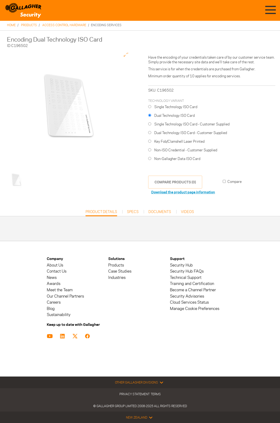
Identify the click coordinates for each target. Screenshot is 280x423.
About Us (55, 265)
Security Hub (181, 265)
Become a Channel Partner (193, 290)
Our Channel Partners (65, 296)
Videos (187, 212)
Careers (54, 302)
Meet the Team (60, 290)
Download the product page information (183, 192)
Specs (133, 212)
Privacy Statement (134, 394)
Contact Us (56, 271)
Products (29, 25)
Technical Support (185, 277)
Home (11, 25)
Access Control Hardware (64, 25)
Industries (117, 277)
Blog (51, 308)
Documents (159, 212)
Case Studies (119, 271)
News (52, 277)
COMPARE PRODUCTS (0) (175, 182)
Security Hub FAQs (187, 271)
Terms (156, 394)
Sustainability (59, 314)
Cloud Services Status (189, 302)
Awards (53, 283)
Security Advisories (187, 296)
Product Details (101, 213)
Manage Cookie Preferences (194, 308)
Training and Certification (192, 283)
